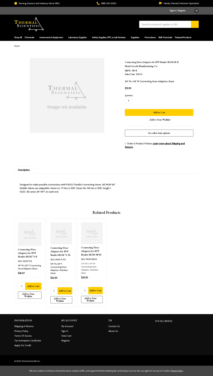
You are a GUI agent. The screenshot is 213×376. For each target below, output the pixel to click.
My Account (67, 325)
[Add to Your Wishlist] (30, 294)
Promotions (150, 37)
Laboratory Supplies (78, 37)
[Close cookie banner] (209, 369)
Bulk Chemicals (165, 37)
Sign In (64, 330)
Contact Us (114, 325)
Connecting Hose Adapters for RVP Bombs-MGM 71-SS (60, 250)
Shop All (18, 37)
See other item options (159, 131)
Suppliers (136, 37)
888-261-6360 (106, 3)
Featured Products (183, 37)
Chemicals (31, 37)
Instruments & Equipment (53, 37)
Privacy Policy (21, 330)
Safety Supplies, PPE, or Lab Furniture (110, 37)
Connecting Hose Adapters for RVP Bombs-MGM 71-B (27, 252)
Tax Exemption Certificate (27, 339)
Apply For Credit (22, 344)
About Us (113, 330)
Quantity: (129, 95)
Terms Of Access (23, 334)
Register (181, 10)
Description (24, 168)
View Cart (66, 334)
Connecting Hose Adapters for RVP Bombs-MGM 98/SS (91, 250)
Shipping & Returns (24, 325)
